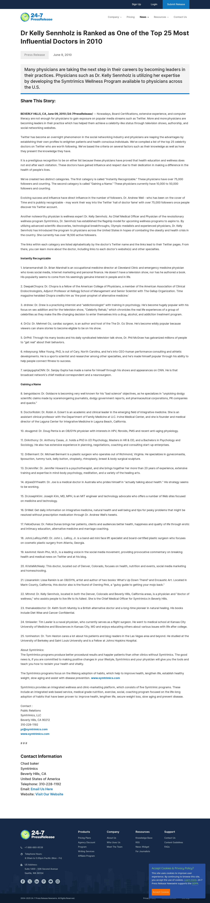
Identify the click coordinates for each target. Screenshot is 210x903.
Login (154, 4)
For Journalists (143, 851)
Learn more (190, 879)
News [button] (143, 17)
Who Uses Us (113, 843)
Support (169, 832)
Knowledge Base (144, 838)
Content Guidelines (173, 843)
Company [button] (114, 17)
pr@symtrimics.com (34, 729)
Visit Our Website (49, 794)
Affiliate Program (86, 856)
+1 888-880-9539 (34, 848)
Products (84, 832)
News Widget (142, 847)
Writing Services (86, 851)
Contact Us (180, 17)
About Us (111, 838)
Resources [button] (160, 17)
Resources (143, 832)
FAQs (167, 847)
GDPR (195, 883)
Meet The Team (114, 847)
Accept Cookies (161, 892)
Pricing (131, 17)
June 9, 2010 (62, 54)
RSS (138, 843)
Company (113, 832)
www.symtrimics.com (105, 678)
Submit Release (176, 4)
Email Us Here (42, 789)
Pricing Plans (84, 838)
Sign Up (136, 4)
